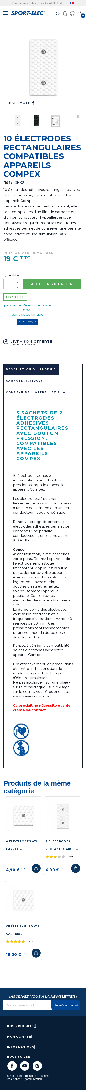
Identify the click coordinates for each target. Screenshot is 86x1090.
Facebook (12, 1066)
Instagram (37, 1066)
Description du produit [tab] (31, 369)
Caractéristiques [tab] (24, 380)
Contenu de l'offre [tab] (26, 392)
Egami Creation (32, 1079)
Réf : (7, 182)
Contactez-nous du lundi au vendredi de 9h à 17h (37, 3)
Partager (22, 103)
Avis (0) (59, 392)
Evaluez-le (27, 322)
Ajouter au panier (52, 284)
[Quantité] (8, 284)
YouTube (24, 1066)
